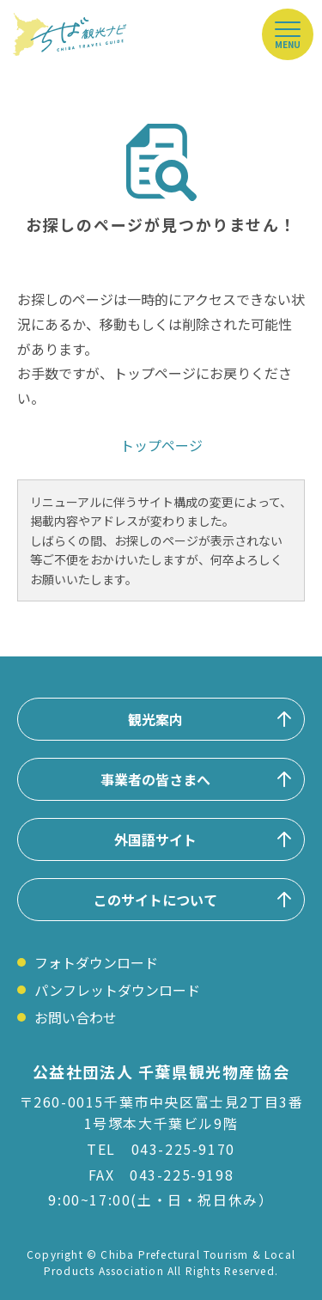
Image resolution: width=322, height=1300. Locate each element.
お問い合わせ (75, 1017)
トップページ (161, 445)
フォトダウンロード (96, 962)
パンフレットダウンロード (117, 990)
